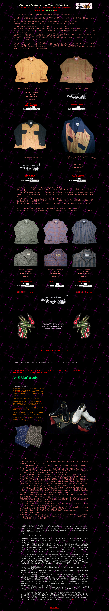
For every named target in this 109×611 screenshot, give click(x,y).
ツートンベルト (18, 408)
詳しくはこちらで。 (64, 350)
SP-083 (41, 401)
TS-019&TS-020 (18, 391)
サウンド (74, 599)
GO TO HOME (54, 608)
